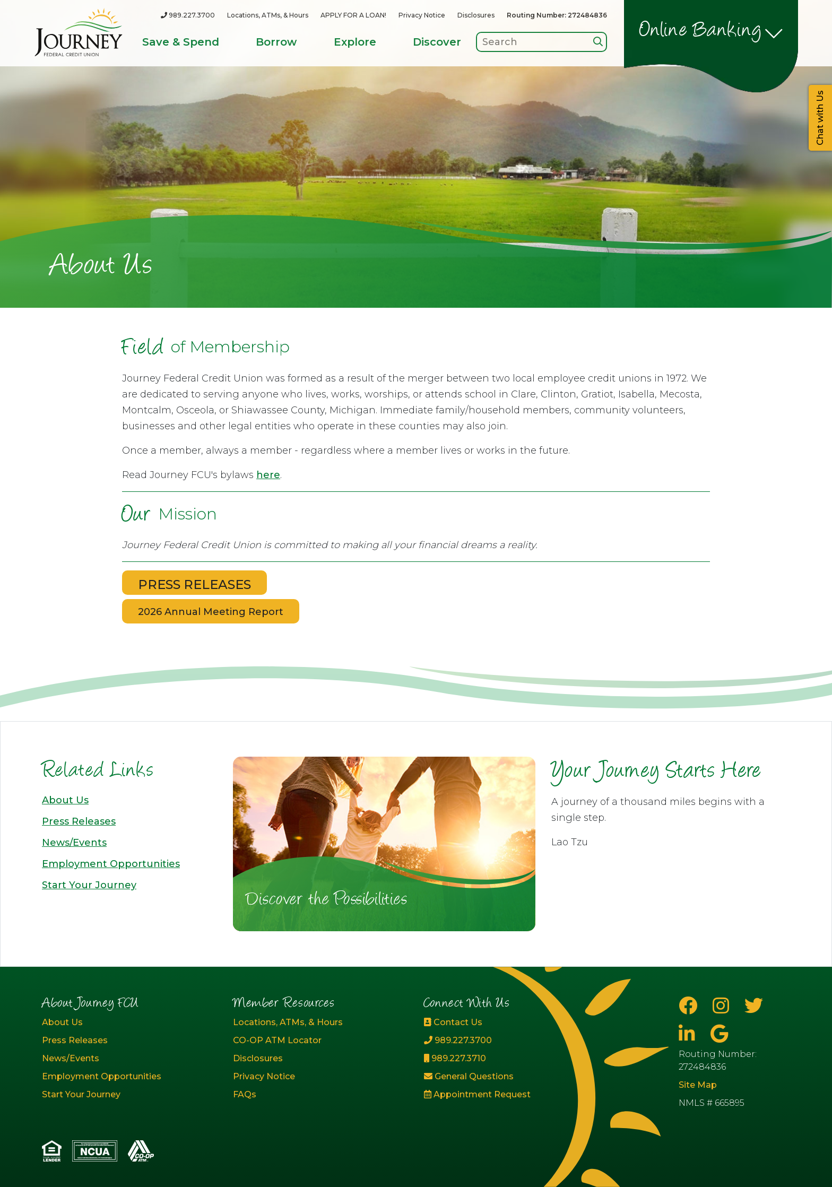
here (268, 475)
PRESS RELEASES (194, 584)
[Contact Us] (511, 1022)
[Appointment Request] (511, 1094)
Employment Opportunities (111, 864)
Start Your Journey (89, 885)
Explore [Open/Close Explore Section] (355, 42)
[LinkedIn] (689, 1034)
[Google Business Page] (719, 1034)
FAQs (244, 1094)
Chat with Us (820, 117)
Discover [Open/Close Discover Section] (437, 42)
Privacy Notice (421, 15)
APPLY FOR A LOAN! (353, 15)
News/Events (74, 842)
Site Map (698, 1085)
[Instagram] (723, 1005)
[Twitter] (753, 1005)
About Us (65, 800)
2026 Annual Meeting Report (210, 612)
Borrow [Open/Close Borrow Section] (276, 42)
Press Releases (79, 821)
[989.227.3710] (511, 1058)
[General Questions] (511, 1076)
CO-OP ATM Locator (277, 1040)
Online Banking (700, 31)
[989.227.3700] (188, 15)
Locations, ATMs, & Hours (267, 15)
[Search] (598, 41)
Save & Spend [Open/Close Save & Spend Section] (180, 42)
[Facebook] (690, 1005)
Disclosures (476, 15)
